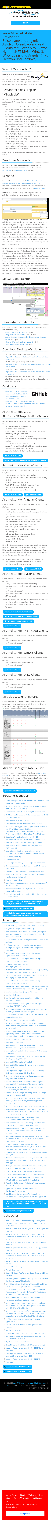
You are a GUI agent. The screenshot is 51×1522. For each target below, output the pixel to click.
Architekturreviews (12, 860)
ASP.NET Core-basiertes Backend (16, 332)
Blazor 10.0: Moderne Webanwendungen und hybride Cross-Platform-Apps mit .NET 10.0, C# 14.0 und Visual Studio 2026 (25, 1223)
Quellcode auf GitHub (33, 495)
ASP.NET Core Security (14, 1267)
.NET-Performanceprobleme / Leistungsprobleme (24, 842)
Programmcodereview (14, 880)
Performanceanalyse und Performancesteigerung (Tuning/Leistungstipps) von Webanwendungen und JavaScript (24, 947)
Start (8, 1385)
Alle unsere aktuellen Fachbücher (17, 1367)
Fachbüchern (6, 170)
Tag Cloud (24, 1385)
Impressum (33, 1388)
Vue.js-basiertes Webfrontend (15, 335)
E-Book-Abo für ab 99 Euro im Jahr (17, 1371)
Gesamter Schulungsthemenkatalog (18, 1211)
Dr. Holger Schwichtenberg (36, 1383)
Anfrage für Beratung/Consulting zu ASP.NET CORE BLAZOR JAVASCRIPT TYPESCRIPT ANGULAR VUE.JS (23, 902)
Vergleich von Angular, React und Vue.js (20, 928)
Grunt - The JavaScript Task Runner (18, 1039)
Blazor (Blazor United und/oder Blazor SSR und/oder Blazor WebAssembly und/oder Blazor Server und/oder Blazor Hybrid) (26, 1025)
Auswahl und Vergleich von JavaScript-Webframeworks (25, 812)
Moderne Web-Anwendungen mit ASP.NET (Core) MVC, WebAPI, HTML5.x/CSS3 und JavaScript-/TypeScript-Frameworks (25, 1100)
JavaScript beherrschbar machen (17, 820)
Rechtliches (44, 1388)
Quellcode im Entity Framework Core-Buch (19, 791)
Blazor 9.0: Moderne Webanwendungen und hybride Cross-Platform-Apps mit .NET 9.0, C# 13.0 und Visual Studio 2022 (25, 1236)
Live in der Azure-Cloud (12, 456)
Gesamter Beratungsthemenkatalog (18, 908)
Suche (15, 1385)
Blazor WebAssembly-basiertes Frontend (19, 342)
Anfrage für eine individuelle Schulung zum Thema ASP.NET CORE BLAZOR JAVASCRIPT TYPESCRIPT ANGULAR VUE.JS (25, 1203)
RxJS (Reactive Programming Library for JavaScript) (24, 1171)
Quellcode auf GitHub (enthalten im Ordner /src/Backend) (25, 460)
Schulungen (27, 168)
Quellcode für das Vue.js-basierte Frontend (19, 401)
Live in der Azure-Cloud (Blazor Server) (18, 612)
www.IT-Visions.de (21, 170)
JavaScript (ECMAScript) (14, 1042)
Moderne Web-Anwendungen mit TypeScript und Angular (26, 1106)
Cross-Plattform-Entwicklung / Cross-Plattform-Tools (25, 871)
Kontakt (43, 1385)
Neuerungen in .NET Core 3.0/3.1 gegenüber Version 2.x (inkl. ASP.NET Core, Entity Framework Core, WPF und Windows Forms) (26, 1130)
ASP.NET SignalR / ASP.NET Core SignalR (20, 1020)
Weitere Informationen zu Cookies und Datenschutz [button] (22, 1505)
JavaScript (9, 1362)
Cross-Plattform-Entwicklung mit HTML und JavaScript (25, 1345)
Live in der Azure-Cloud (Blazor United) (18, 621)
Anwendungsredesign (14, 857)
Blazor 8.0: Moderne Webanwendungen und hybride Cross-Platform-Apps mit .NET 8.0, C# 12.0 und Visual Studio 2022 (25, 1255)
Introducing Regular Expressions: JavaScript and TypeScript (27, 1333)
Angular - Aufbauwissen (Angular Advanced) (22, 992)
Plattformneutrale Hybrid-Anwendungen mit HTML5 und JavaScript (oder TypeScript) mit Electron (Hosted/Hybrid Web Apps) (26, 1160)
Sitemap (33, 1385)
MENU (25, 23)
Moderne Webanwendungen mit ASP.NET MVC (23, 1359)
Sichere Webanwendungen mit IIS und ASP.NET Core (25, 1174)
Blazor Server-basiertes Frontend (16, 344)
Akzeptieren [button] (25, 1514)
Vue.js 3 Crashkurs (12, 1270)
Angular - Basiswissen (13, 995)
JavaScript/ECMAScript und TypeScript (19, 1062)
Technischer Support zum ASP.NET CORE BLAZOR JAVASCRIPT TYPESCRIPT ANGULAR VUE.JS (23, 914)
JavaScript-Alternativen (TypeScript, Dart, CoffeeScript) (25, 823)
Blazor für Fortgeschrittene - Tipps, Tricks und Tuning (25, 925)
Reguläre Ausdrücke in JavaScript (18, 1342)
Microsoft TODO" (39, 188)
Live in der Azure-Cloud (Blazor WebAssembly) (21, 616)
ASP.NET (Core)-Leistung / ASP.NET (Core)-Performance (26, 863)
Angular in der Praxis (13, 1330)
